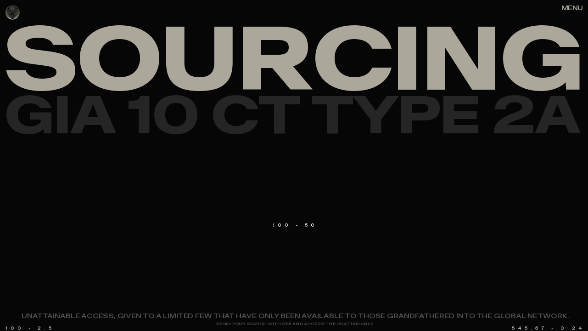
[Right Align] (571, 8)
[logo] (12, 12)
